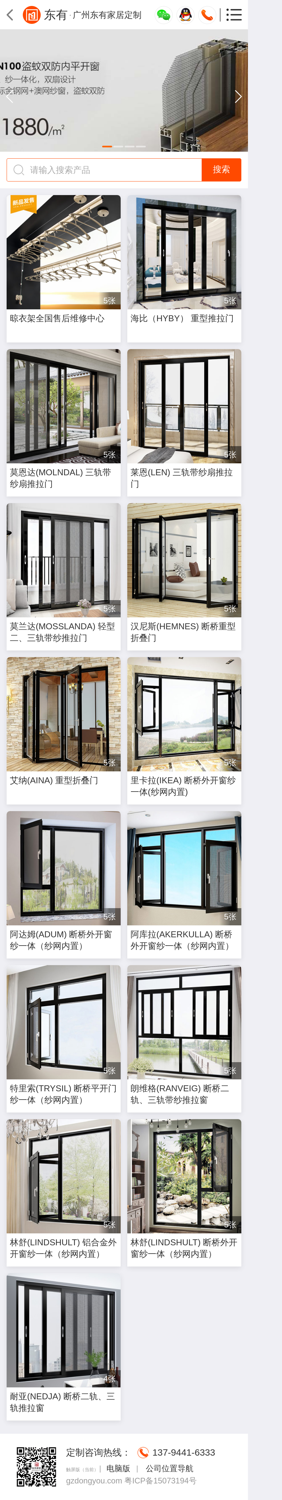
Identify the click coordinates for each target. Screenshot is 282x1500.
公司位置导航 (168, 1468)
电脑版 (118, 1468)
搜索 (221, 169)
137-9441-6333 (183, 1452)
